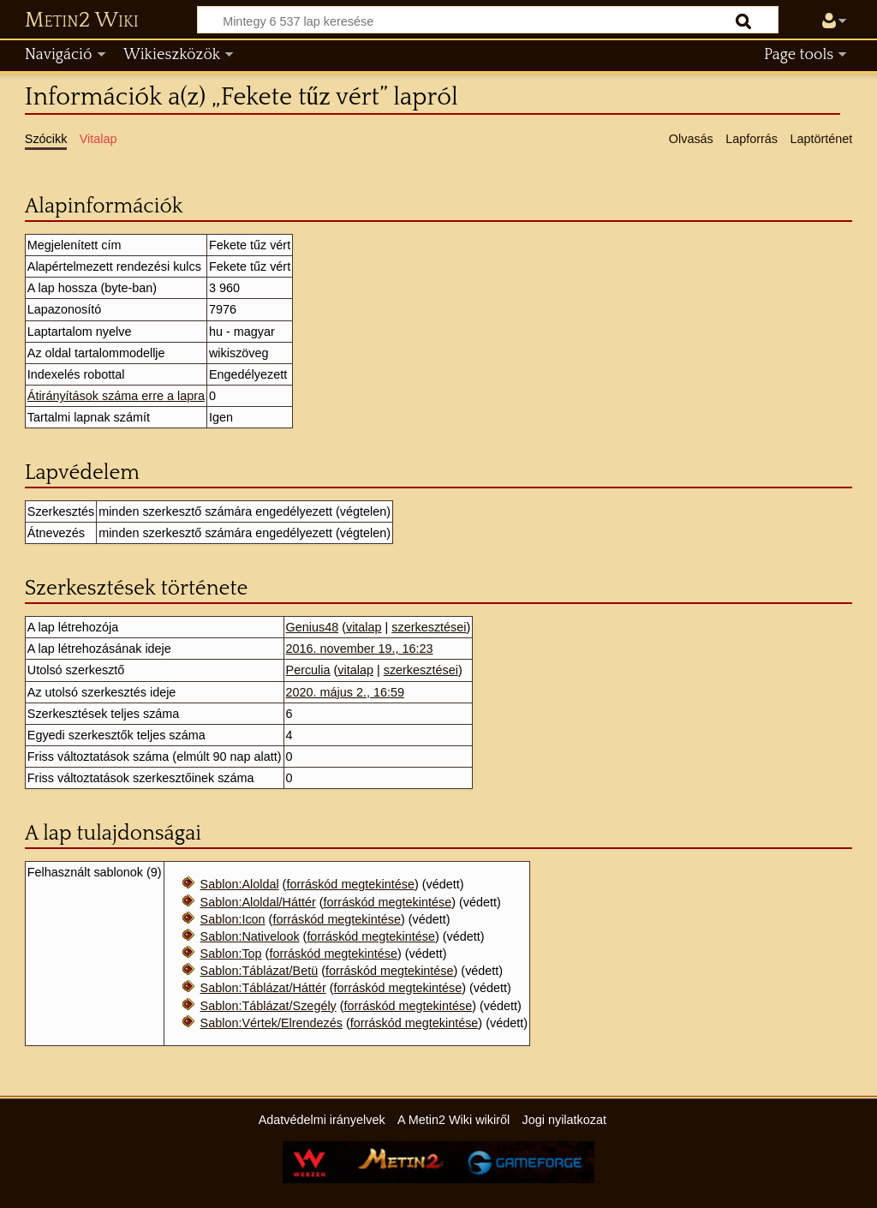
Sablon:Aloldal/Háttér (258, 902)
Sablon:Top (231, 953)
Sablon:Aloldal (239, 884)
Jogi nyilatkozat (564, 1120)
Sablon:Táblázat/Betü (259, 971)
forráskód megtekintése (350, 884)
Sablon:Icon (232, 919)
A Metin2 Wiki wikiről (453, 1120)
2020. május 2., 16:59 (345, 692)
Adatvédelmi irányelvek (322, 1120)
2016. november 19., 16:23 (359, 648)
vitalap (364, 627)
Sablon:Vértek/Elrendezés (271, 1023)
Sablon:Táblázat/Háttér (263, 988)
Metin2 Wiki (82, 21)
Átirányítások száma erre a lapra (116, 396)
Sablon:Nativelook (250, 936)
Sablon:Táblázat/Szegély (268, 1006)
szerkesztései (428, 627)
